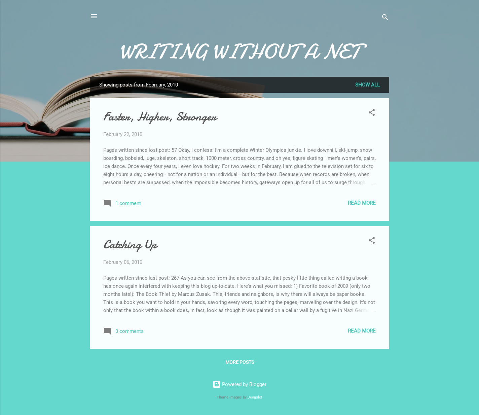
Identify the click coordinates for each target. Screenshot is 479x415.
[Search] (385, 18)
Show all (367, 85)
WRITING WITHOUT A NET (239, 51)
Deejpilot (255, 397)
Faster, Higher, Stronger (159, 116)
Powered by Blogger (239, 384)
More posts (239, 362)
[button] (372, 113)
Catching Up (130, 244)
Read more (362, 203)
